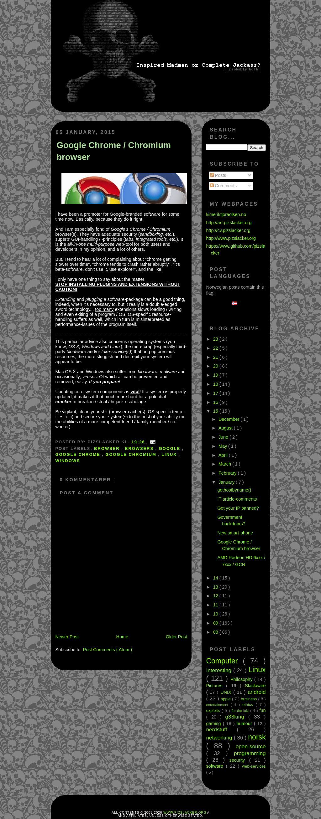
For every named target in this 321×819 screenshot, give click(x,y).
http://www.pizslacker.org (230, 238)
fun (263, 710)
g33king (236, 716)
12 (216, 595)
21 (216, 357)
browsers (140, 448)
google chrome (78, 454)
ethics (248, 704)
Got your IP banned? (238, 508)
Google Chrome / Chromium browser (113, 151)
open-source (251, 746)
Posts (218, 175)
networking (220, 737)
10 (216, 613)
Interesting (219, 670)
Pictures (216, 685)
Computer (224, 661)
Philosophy (242, 679)
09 (216, 623)
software (216, 766)
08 (216, 632)
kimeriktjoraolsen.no (226, 214)
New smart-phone (235, 532)
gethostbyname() (234, 489)
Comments (223, 185)
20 (216, 365)
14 (216, 577)
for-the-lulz (241, 711)
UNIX (226, 692)
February (228, 473)
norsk (257, 737)
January (227, 482)
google (170, 448)
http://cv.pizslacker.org (228, 230)
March (225, 463)
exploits (213, 710)
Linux (169, 454)
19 (216, 375)
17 (216, 393)
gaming (214, 723)
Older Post (176, 636)
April (223, 455)
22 (216, 348)
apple (226, 699)
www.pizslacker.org (184, 812)
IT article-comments (237, 499)
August (226, 427)
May (223, 446)
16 (216, 402)
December (229, 419)
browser (107, 448)
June (223, 437)
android (257, 692)
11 (216, 604)
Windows (67, 460)
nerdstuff (221, 729)
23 (216, 339)
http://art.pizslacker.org (228, 222)
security (239, 760)
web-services (254, 766)
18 (216, 384)
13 (216, 587)
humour (245, 723)
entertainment (218, 705)
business (249, 699)
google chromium (131, 454)
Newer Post (66, 636)
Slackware (255, 685)
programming (250, 753)
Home (122, 636)
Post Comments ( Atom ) (107, 649)
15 (216, 411)
